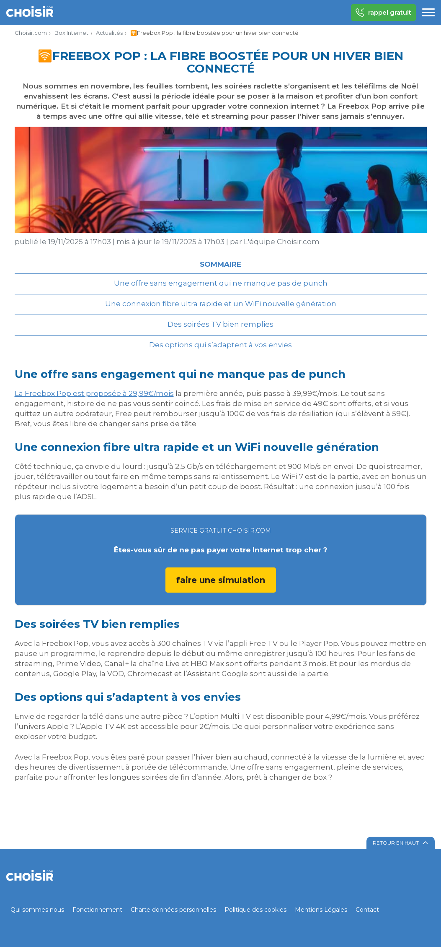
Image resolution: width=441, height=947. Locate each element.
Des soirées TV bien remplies (220, 324)
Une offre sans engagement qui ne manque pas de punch (221, 283)
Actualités (109, 32)
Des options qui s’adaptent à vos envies (220, 345)
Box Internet (71, 32)
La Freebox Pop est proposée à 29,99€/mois (94, 393)
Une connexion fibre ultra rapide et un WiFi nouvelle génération (220, 303)
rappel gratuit (383, 12)
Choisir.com (31, 32)
